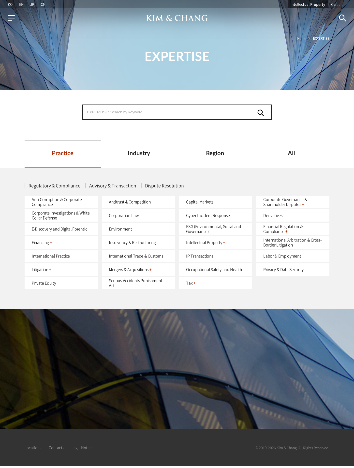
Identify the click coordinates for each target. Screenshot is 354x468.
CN (43, 4)
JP (32, 4)
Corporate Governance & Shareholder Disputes (285, 203)
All (291, 155)
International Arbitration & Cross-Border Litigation (292, 244)
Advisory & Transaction (112, 187)
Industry (139, 155)
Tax (190, 284)
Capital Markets (199, 203)
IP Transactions (199, 257)
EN (21, 4)
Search (343, 18)
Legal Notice (82, 449)
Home (301, 38)
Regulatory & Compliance (54, 187)
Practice (63, 155)
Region (215, 155)
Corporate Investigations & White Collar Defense (61, 216)
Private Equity (44, 284)
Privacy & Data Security (283, 271)
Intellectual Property (308, 4)
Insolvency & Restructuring (132, 244)
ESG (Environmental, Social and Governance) (213, 230)
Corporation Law (124, 217)
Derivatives (272, 217)
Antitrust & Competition (130, 203)
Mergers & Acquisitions (130, 271)
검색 (261, 113)
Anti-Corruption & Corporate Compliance (57, 203)
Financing (42, 244)
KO (9, 4)
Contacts (56, 449)
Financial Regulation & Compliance (283, 230)
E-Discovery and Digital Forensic (59, 230)
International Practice (51, 257)
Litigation (41, 271)
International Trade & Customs (137, 257)
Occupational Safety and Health (214, 271)
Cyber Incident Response (208, 217)
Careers (338, 4)
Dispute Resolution (164, 187)
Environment (120, 230)
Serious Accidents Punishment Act (135, 284)
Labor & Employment (282, 257)
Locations (33, 449)
